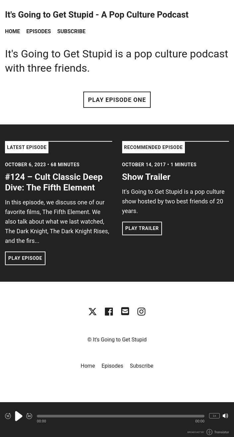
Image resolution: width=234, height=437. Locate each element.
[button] (120, 416)
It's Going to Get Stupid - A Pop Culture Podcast (97, 15)
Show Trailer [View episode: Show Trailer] (146, 177)
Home (12, 31)
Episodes (38, 31)
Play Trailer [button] (142, 228)
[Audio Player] (117, 419)
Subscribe (71, 31)
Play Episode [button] (25, 258)
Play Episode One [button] (117, 99)
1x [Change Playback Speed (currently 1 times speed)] (214, 415)
